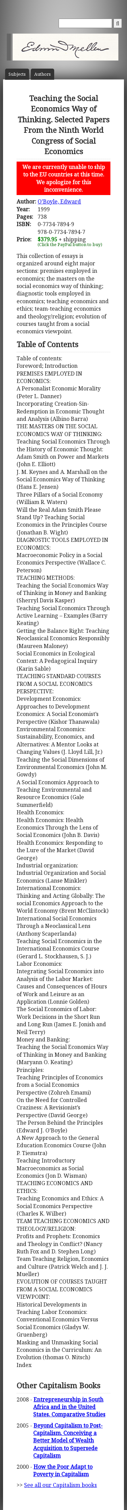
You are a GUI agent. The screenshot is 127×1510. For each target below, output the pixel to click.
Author (42, 74)
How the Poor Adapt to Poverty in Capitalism (62, 1470)
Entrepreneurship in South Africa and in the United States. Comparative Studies (69, 1407)
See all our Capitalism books (60, 1485)
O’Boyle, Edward (59, 201)
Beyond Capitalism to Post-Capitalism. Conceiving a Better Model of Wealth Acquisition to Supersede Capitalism (68, 1441)
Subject (17, 74)
